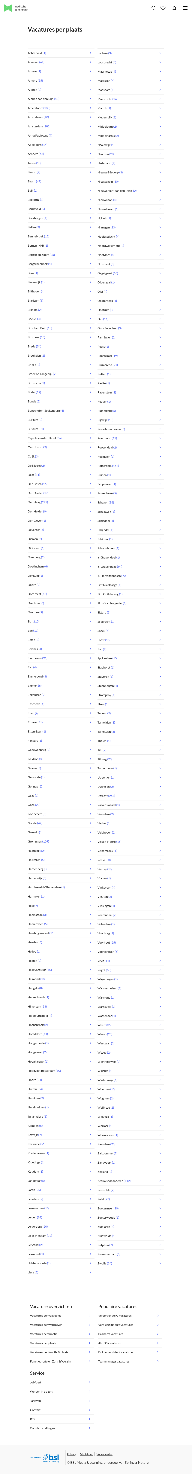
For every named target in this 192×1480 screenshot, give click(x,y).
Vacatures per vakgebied (46, 1315)
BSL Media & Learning (86, 1462)
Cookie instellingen (42, 1428)
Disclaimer (86, 1454)
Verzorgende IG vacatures (115, 1315)
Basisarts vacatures (110, 1334)
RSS (32, 1419)
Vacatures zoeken (154, 8)
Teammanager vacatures (113, 1361)
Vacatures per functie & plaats (49, 1352)
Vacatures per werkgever (46, 1324)
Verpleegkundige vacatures (115, 1324)
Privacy (71, 1454)
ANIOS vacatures (109, 1343)
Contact (35, 1410)
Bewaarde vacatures (163, 8)
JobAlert (174, 8)
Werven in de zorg (41, 1391)
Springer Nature (136, 1462)
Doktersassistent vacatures (116, 1352)
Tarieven (35, 1400)
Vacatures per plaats (43, 1343)
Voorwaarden (104, 1454)
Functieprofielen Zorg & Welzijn (50, 1361)
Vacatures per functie (43, 1334)
